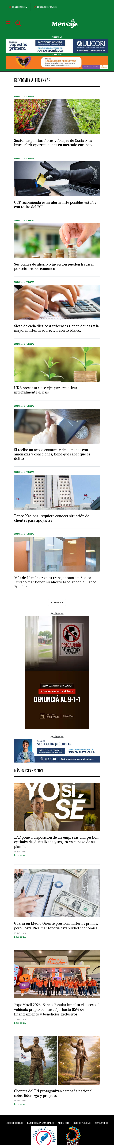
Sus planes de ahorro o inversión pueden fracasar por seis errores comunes (54, 266)
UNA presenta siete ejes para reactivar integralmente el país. (45, 390)
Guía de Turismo (81, 1123)
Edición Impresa (17, 7)
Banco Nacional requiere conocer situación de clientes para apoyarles (51, 518)
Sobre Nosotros (14, 1123)
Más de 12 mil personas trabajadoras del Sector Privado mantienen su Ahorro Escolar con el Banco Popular (55, 582)
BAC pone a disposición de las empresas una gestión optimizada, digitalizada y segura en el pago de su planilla (56, 842)
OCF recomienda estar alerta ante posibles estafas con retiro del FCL (55, 204)
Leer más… (20, 855)
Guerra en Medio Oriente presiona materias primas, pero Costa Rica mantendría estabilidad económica (56, 925)
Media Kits (63, 1123)
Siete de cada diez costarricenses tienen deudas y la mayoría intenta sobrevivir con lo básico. (56, 328)
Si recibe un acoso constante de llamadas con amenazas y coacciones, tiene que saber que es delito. (52, 454)
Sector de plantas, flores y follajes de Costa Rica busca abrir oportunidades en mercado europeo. (53, 142)
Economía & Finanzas (24, 96)
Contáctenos (101, 1123)
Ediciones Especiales (45, 7)
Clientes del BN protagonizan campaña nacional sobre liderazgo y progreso (53, 1093)
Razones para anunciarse (40, 1123)
